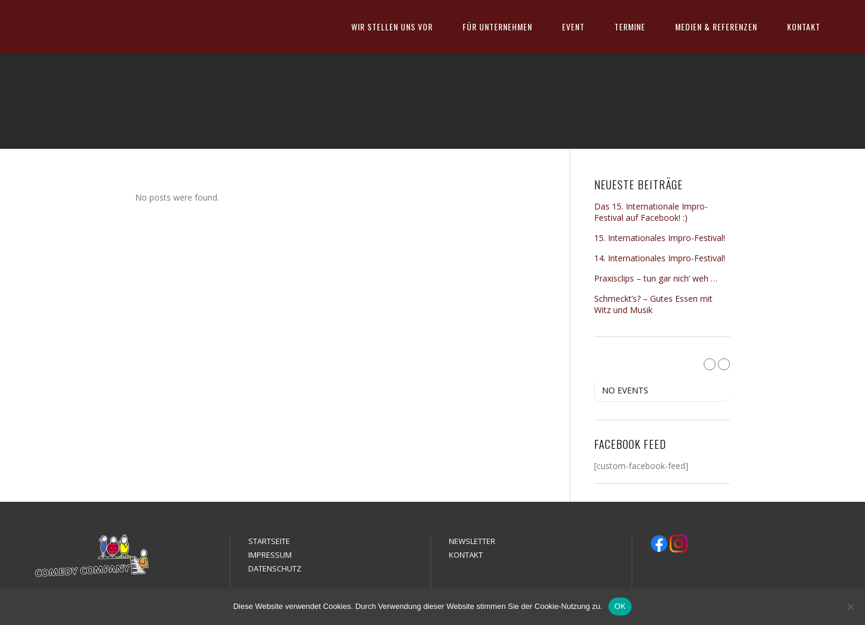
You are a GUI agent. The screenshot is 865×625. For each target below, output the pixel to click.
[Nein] (850, 606)
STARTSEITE (269, 541)
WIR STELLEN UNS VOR (392, 26)
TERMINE (629, 26)
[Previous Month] (710, 364)
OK (620, 606)
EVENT (573, 26)
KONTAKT (803, 26)
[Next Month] (724, 364)
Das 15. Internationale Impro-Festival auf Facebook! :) (651, 212)
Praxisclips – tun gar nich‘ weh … (655, 278)
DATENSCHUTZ (274, 568)
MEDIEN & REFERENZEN (716, 26)
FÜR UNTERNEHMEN (497, 26)
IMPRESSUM (270, 554)
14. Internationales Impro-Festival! (659, 258)
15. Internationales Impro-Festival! (659, 237)
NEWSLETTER (472, 541)
